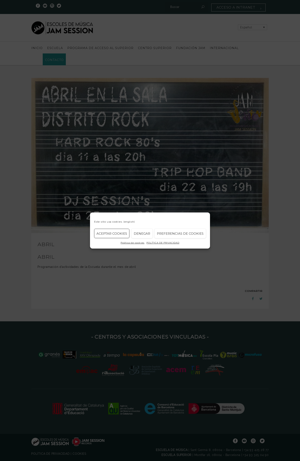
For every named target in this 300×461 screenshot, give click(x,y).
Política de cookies (132, 242)
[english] (129, 221)
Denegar (142, 233)
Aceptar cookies (111, 233)
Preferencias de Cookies (180, 233)
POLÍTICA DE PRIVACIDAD (162, 242)
